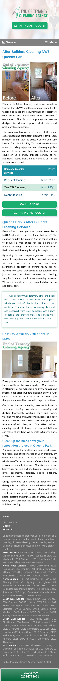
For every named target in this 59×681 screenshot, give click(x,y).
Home (6, 516)
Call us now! (29, 204)
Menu (51, 42)
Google (6, 526)
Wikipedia (8, 529)
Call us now (29, 675)
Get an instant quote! (29, 25)
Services (9, 42)
